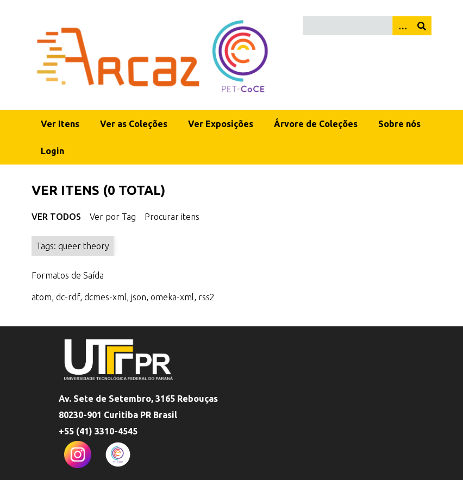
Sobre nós (399, 124)
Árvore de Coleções (316, 124)
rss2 (206, 297)
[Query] (367, 25)
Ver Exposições (220, 124)
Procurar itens (172, 217)
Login (52, 151)
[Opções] (402, 25)
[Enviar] (421, 25)
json (138, 297)
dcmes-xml (105, 297)
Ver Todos (56, 217)
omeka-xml (172, 297)
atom (42, 297)
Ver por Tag (113, 217)
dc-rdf (68, 297)
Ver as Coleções (133, 124)
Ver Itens (60, 124)
